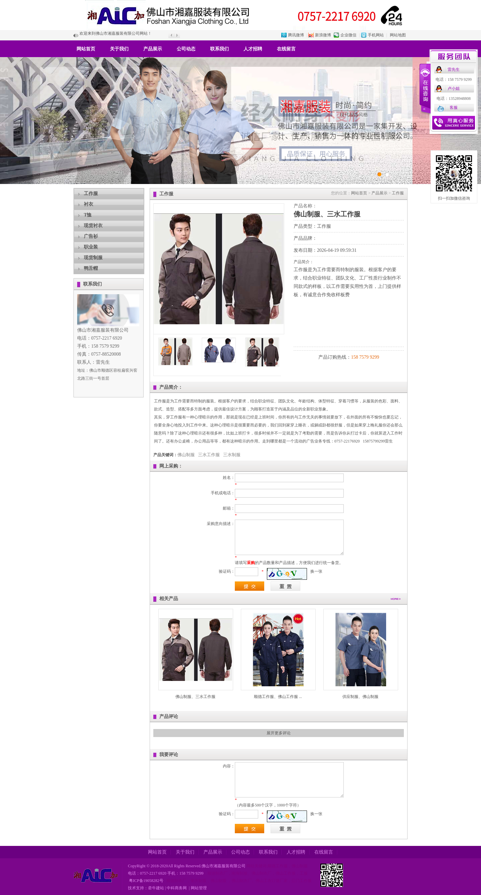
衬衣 (88, 204)
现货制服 (93, 257)
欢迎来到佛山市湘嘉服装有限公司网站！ (115, 35)
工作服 (91, 193)
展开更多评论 (279, 733)
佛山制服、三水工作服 (195, 696)
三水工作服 (209, 454)
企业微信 (348, 35)
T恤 (88, 214)
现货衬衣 (93, 225)
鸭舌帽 (91, 268)
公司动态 (186, 48)
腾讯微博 (296, 35)
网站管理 (199, 888)
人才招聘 (253, 48)
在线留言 (286, 48)
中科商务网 (177, 888)
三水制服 (231, 454)
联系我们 (219, 48)
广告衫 (91, 236)
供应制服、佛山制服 (360, 696)
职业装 (91, 246)
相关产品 (168, 598)
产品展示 (152, 48)
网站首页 (85, 48)
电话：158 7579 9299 (454, 79)
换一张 (316, 571)
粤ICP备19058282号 (145, 880)
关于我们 (119, 48)
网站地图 (398, 35)
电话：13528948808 (454, 98)
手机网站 (376, 35)
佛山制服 (186, 454)
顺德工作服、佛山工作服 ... (278, 696)
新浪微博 (323, 35)
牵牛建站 (156, 888)
